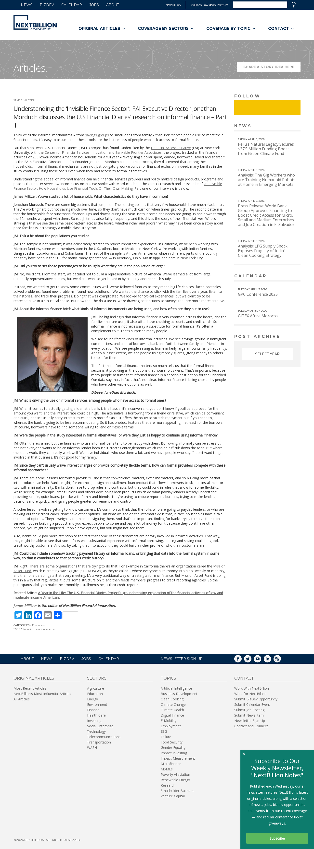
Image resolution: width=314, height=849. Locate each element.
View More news (288, 126)
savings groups (97, 135)
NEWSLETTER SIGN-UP (182, 659)
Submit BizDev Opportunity (255, 699)
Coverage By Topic (231, 28)
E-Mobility (168, 720)
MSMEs (167, 769)
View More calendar (284, 276)
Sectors (96, 678)
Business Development (179, 693)
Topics (168, 678)
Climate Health (172, 710)
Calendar (71, 5)
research (51, 629)
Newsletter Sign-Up (249, 720)
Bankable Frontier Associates (138, 152)
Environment (97, 704)
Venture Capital (173, 796)
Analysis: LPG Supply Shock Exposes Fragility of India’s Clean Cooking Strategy (263, 250)
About (112, 5)
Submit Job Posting (249, 710)
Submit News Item (249, 715)
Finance (93, 710)
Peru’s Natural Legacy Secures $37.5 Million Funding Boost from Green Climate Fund (266, 149)
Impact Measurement (178, 758)
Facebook (241, 660)
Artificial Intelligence (176, 688)
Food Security (172, 742)
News (26, 5)
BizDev (47, 5)
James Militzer (24, 100)
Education (38, 625)
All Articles (21, 699)
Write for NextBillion (250, 693)
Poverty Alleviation (175, 774)
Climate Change (173, 704)
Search (294, 5)
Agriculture (95, 688)
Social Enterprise (100, 726)
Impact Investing (174, 753)
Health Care (96, 715)
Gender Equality (173, 747)
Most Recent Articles (29, 688)
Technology (96, 731)
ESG (164, 731)
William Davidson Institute (209, 5)
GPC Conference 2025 (258, 294)
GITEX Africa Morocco (258, 315)
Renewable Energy (175, 780)
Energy (92, 699)
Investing (94, 720)
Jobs (94, 5)
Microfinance (171, 763)
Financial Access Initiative (171, 147)
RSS (280, 660)
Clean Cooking (172, 699)
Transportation (99, 742)
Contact (281, 28)
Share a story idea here (272, 68)
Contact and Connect (251, 726)
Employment (171, 726)
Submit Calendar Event (252, 704)
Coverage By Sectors (166, 28)
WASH (92, 747)
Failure (166, 736)
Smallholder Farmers (177, 790)
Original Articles (102, 28)
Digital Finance (172, 715)
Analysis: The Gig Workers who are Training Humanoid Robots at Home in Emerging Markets (266, 179)
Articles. (30, 68)
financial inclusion (34, 629)
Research (168, 785)
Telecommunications (103, 736)
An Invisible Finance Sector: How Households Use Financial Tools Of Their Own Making (117, 186)
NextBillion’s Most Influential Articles (42, 693)
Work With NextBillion (251, 688)
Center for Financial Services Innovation (76, 152)
